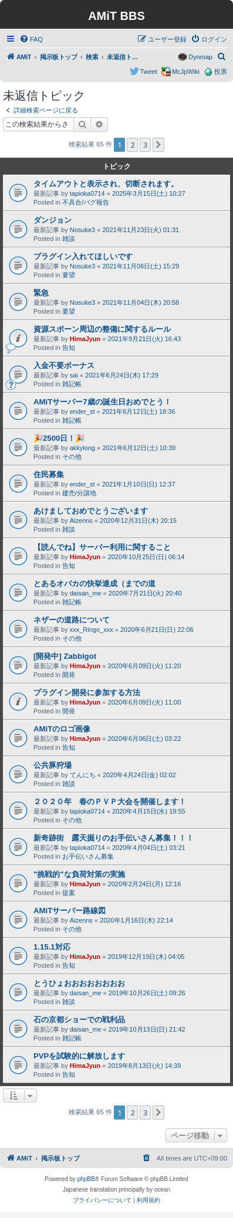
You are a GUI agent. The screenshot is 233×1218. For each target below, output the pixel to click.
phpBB (86, 1179)
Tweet (148, 71)
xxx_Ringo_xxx (91, 629)
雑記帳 (72, 383)
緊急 (41, 292)
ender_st (82, 411)
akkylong (82, 447)
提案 (68, 892)
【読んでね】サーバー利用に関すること (102, 547)
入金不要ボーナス (63, 365)
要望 (68, 274)
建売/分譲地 (79, 492)
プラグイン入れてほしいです (83, 256)
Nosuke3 (82, 229)
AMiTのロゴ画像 (61, 728)
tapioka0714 (87, 193)
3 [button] (145, 145)
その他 (72, 456)
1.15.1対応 (51, 947)
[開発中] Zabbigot (64, 656)
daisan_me (86, 593)
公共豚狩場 (52, 765)
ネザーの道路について (71, 619)
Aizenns (81, 520)
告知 (68, 347)
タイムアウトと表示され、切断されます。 (105, 183)
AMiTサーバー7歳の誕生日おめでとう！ (102, 401)
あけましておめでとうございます (90, 510)
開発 (68, 674)
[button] (158, 145)
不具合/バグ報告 (85, 202)
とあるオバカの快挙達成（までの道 (94, 583)
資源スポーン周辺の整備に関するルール (102, 329)
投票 (220, 71)
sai (74, 375)
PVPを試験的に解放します (79, 1056)
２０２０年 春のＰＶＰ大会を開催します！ (109, 801)
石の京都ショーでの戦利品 (79, 1019)
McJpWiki (186, 71)
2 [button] (132, 145)
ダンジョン (52, 220)
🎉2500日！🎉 (59, 438)
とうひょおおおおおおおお (79, 983)
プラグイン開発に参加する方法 (86, 692)
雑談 (68, 238)
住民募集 (48, 474)
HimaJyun (85, 338)
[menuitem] (31, 39)
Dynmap (200, 56)
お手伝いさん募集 (88, 856)
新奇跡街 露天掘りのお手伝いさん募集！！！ (113, 837)
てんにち (83, 774)
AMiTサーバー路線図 (69, 910)
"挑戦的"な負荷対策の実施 (79, 874)
